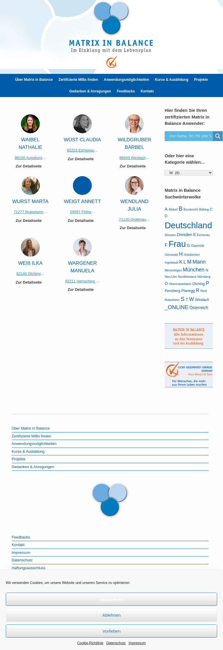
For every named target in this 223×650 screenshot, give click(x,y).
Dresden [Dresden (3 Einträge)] (184, 234)
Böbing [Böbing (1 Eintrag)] (204, 209)
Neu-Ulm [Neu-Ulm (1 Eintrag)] (171, 276)
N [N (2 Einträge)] (207, 270)
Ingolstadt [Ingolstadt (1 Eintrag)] (171, 262)
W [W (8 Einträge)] (191, 299)
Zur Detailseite (30, 166)
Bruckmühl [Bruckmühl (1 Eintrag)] (191, 209)
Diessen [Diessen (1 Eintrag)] (170, 235)
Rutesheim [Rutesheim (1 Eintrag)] (172, 300)
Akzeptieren (111, 599)
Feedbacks (126, 91)
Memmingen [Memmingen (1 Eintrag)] (173, 270)
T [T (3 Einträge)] (187, 299)
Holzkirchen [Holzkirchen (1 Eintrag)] (192, 254)
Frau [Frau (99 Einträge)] (177, 244)
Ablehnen (111, 615)
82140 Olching (28, 273)
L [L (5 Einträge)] (185, 262)
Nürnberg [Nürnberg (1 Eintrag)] (203, 276)
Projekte (201, 80)
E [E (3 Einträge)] (194, 234)
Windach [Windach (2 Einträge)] (202, 300)
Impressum (137, 643)
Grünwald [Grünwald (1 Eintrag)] (171, 254)
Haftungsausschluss (28, 568)
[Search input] (190, 136)
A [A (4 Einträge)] (166, 209)
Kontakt (147, 91)
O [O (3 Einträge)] (166, 283)
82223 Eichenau (80, 150)
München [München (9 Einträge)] (193, 270)
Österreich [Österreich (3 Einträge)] (198, 307)
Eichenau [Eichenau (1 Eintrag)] (203, 235)
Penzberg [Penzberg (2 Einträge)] (172, 291)
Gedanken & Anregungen (90, 91)
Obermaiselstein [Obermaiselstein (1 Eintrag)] (180, 284)
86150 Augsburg (28, 158)
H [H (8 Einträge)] (181, 254)
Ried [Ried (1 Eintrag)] (203, 291)
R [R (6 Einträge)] (197, 290)
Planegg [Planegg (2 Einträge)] (188, 291)
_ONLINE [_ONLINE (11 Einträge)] (176, 307)
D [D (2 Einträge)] (166, 216)
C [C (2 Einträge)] (211, 209)
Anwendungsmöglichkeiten (126, 80)
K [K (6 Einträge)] (180, 262)
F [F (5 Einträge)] (166, 245)
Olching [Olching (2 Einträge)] (198, 284)
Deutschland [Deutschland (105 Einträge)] (188, 225)
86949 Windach (132, 158)
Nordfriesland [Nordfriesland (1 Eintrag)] (187, 276)
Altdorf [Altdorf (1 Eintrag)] (173, 209)
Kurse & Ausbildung (171, 80)
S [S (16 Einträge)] (183, 298)
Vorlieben (111, 631)
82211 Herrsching (80, 281)
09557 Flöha (80, 212)
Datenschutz (116, 643)
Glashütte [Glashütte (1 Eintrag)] (197, 245)
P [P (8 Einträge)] (207, 283)
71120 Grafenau (132, 219)
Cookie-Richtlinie (90, 643)
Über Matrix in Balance (34, 80)
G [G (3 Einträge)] (188, 245)
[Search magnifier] (218, 136)
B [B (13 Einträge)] (180, 208)
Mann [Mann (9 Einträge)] (199, 262)
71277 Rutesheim (28, 212)
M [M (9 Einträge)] (189, 262)
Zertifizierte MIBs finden (78, 80)
